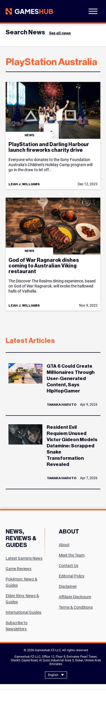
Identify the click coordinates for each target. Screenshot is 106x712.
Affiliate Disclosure (75, 597)
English (53, 675)
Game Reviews (18, 568)
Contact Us (68, 565)
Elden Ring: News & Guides (22, 598)
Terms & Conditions (76, 607)
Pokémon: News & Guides (21, 582)
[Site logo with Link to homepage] (29, 11)
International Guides (23, 612)
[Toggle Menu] (93, 11)
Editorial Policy (72, 576)
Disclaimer (68, 586)
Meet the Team (72, 555)
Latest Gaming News (24, 558)
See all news (60, 33)
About (64, 545)
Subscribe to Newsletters (16, 626)
